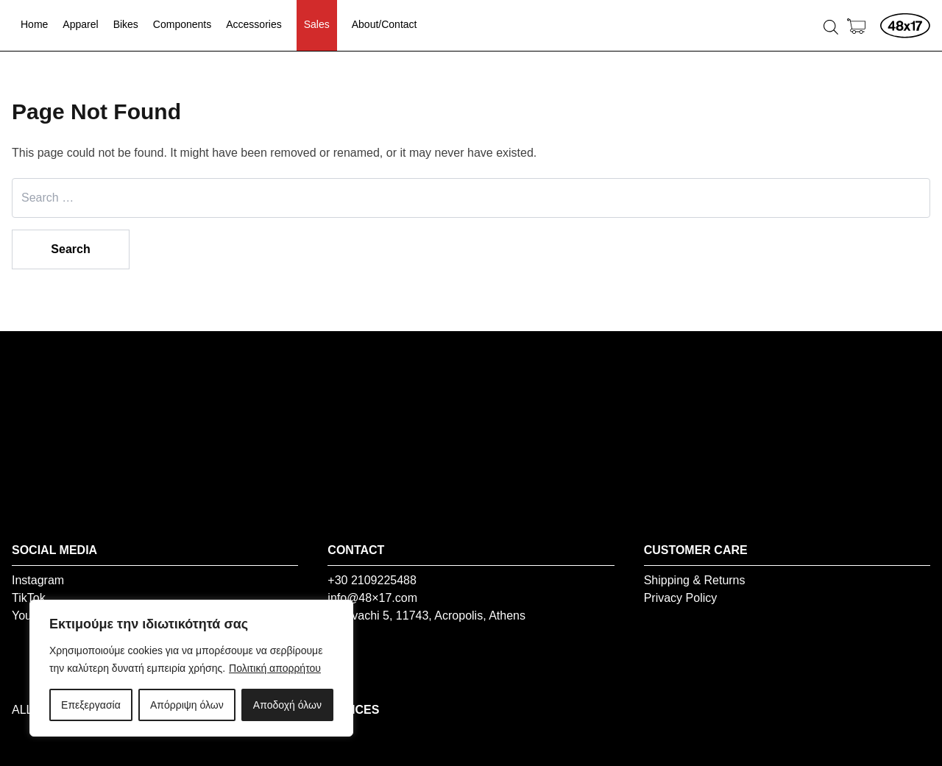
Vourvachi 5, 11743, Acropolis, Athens (426, 615)
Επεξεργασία (91, 705)
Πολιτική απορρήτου (275, 668)
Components (182, 24)
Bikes (125, 24)
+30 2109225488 (372, 580)
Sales (317, 24)
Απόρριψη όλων (187, 705)
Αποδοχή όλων (287, 705)
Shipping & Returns (695, 580)
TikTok (29, 598)
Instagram (38, 580)
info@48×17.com (372, 598)
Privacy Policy (681, 598)
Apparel (80, 24)
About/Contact (384, 24)
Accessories (253, 24)
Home (34, 24)
